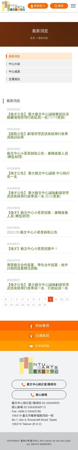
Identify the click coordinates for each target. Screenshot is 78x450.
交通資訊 (14, 79)
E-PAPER (42, 346)
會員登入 (39, 5)
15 (22, 304)
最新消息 (43, 38)
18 (39, 304)
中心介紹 (14, 63)
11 (67, 299)
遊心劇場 (41, 394)
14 (17, 304)
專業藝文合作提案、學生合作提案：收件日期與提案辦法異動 (37, 266)
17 (33, 304)
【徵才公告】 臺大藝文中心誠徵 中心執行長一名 (38, 175)
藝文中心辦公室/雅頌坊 (41, 384)
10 (61, 299)
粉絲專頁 (42, 326)
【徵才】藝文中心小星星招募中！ (32, 248)
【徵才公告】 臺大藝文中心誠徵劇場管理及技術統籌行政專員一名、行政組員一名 (38, 286)
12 (5, 304)
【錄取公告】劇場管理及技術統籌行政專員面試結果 (37, 135)
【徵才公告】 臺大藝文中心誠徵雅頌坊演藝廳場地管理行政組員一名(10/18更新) (38, 116)
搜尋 (61, 5)
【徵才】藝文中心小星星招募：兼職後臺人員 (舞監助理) (37, 214)
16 (28, 304)
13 (11, 304)
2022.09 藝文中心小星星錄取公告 (32, 232)
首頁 (32, 38)
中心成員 (14, 71)
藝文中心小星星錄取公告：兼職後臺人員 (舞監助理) (37, 155)
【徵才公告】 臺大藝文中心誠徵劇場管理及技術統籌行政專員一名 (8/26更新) (38, 194)
